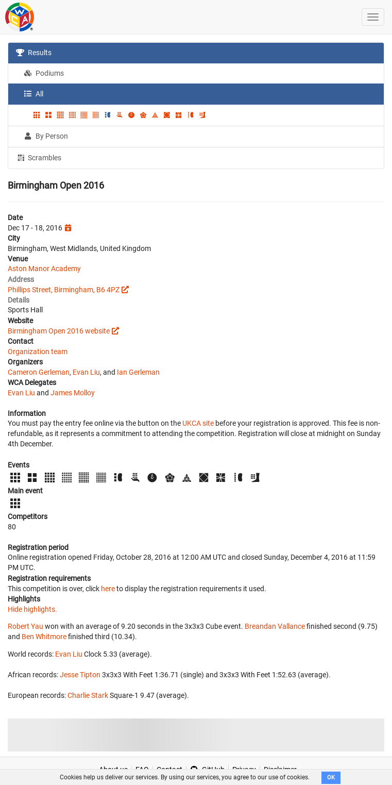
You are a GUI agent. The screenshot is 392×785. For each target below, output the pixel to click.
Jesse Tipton (80, 675)
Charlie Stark (87, 695)
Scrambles (38, 157)
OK (331, 777)
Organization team (37, 351)
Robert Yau (25, 626)
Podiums (44, 73)
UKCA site (198, 423)
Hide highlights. (32, 609)
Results (34, 52)
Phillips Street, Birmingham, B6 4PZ (64, 290)
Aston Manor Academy (44, 268)
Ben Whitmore (44, 636)
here (108, 588)
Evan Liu (86, 372)
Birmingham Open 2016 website (59, 331)
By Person (46, 136)
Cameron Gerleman (39, 372)
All (33, 94)
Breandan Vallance (275, 626)
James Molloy (72, 393)
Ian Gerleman (138, 372)
